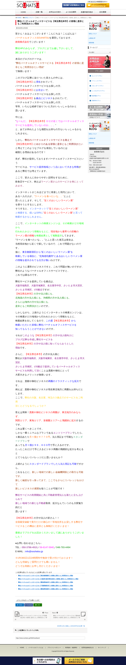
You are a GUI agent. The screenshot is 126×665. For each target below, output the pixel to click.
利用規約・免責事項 (71, 647)
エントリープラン (97, 76)
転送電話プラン (96, 95)
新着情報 (91, 42)
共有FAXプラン (96, 100)
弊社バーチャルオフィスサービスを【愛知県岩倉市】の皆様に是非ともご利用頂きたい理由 (45, 582)
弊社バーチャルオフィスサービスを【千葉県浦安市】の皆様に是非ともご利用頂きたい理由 (45, 585)
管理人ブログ (29, 17)
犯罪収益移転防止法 (88, 647)
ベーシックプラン (97, 81)
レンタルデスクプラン (98, 91)
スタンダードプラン (98, 86)
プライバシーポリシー (54, 647)
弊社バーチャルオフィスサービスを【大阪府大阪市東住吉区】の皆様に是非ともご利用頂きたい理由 (48, 579)
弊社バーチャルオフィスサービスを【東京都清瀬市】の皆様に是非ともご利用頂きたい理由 (45, 575)
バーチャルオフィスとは (35, 647)
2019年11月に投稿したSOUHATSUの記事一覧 (71, 626)
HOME (19, 17)
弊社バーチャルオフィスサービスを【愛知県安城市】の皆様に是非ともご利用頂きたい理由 (45, 589)
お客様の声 (92, 38)
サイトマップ (102, 647)
